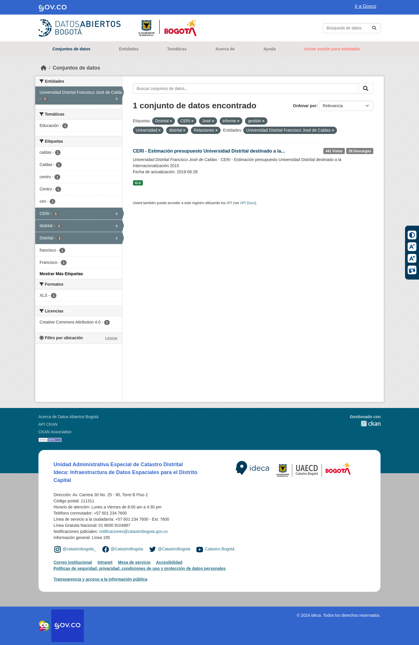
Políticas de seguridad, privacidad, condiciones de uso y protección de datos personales (140, 568)
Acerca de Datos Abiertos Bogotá (68, 416)
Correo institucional (73, 562)
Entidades (129, 49)
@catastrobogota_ (79, 549)
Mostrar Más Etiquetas (61, 273)
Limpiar (111, 338)
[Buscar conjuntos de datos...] (352, 28)
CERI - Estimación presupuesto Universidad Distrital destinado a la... (209, 151)
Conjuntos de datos (71, 49)
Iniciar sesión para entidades (332, 49)
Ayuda (269, 49)
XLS (138, 183)
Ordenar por (305, 105)
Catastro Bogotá (219, 549)
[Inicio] (44, 68)
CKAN (365, 423)
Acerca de (225, 49)
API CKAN (47, 424)
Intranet (104, 562)
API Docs (247, 203)
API (229, 203)
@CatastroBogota (127, 549)
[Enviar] (374, 28)
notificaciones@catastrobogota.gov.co (133, 531)
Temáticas (177, 49)
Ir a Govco (365, 6)
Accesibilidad (169, 562)
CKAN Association (55, 432)
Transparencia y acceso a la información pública (100, 579)
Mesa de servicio (134, 562)
